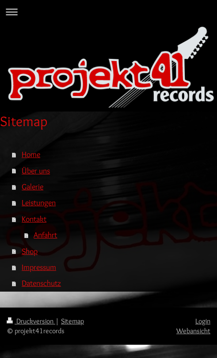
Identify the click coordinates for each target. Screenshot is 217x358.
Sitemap (72, 321)
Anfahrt (45, 235)
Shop (30, 251)
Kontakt (34, 219)
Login (202, 321)
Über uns (36, 171)
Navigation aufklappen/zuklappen (108, 11)
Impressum (39, 267)
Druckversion (31, 321)
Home (31, 154)
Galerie (32, 186)
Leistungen (39, 202)
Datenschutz (41, 283)
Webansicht (193, 331)
